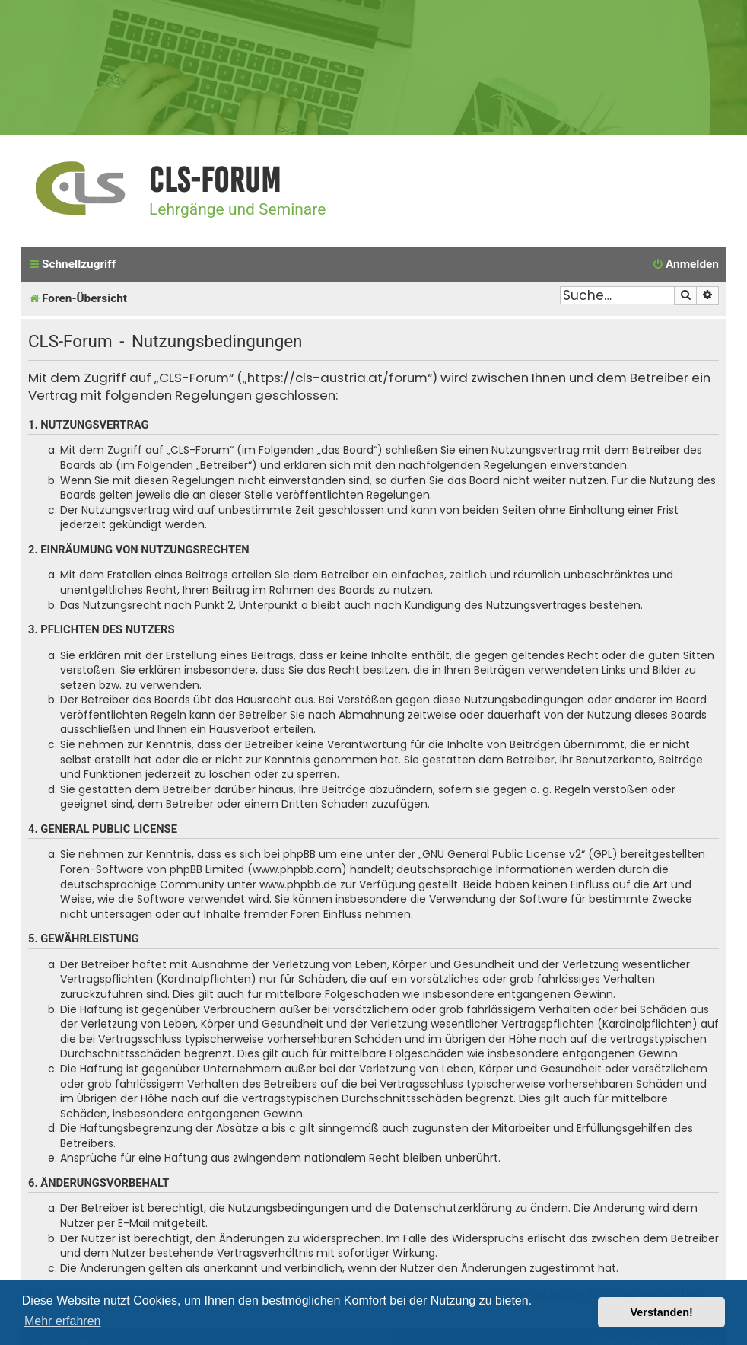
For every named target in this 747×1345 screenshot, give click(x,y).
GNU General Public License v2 (501, 854)
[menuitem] (685, 265)
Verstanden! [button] (662, 1312)
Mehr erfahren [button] (62, 1321)
